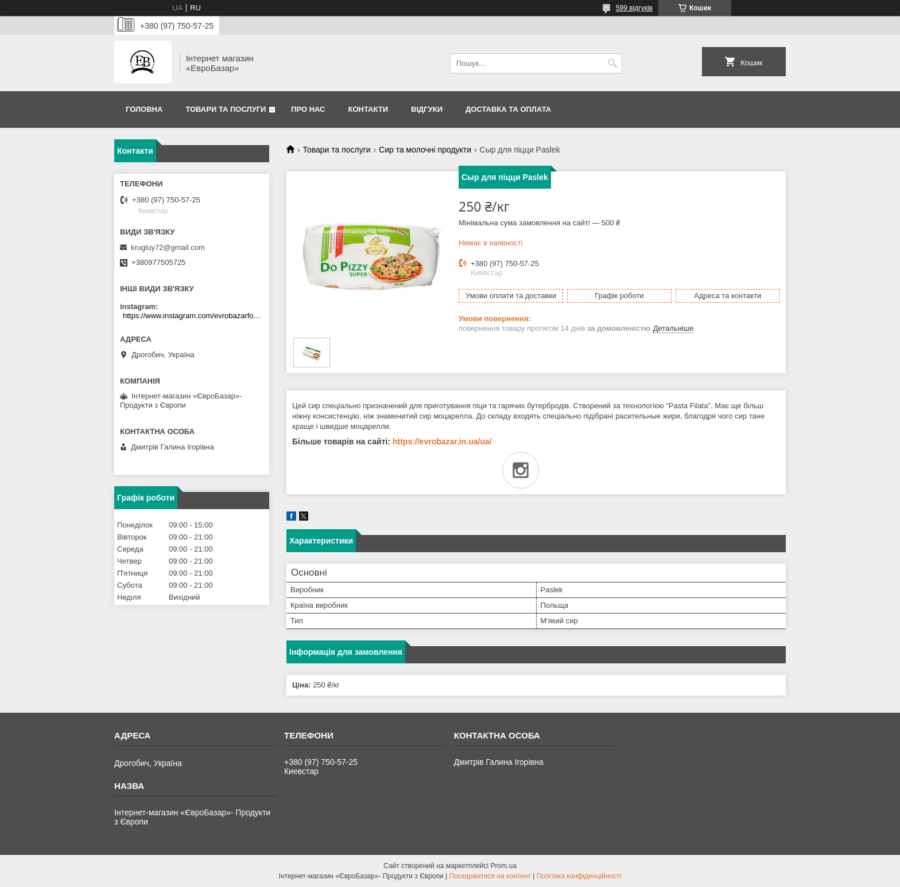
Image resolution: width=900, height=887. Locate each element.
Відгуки (427, 109)
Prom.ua (504, 866)
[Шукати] (612, 63)
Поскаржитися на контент (490, 876)
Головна (144, 109)
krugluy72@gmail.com (168, 247)
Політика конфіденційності (579, 876)
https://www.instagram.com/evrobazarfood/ (193, 315)
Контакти (368, 109)
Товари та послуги (225, 109)
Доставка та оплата (508, 109)
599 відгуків (634, 8)
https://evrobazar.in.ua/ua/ (442, 441)
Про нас (308, 109)
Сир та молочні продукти (425, 149)
